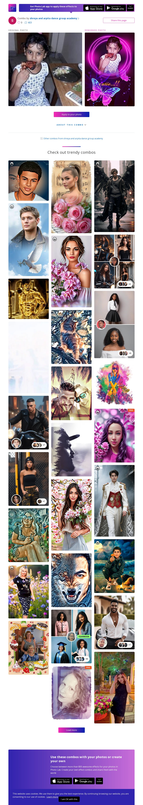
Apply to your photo (71, 114)
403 (28, 22)
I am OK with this (69, 799)
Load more (71, 730)
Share (119, 20)
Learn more (52, 796)
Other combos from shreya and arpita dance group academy (71, 138)
